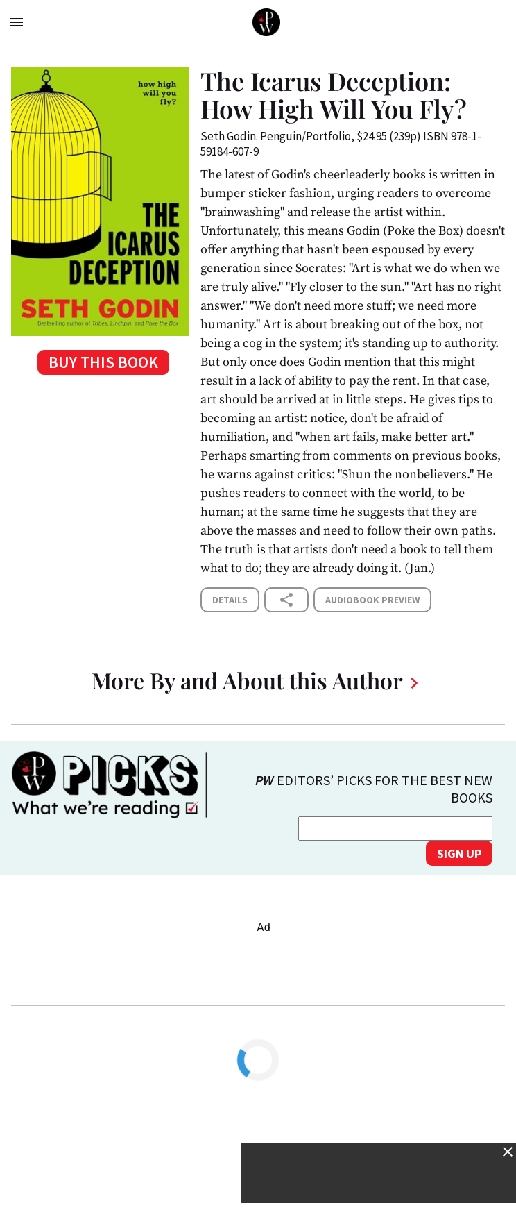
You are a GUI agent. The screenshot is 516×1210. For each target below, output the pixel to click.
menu (16, 22)
